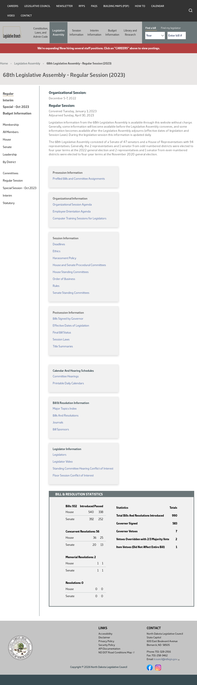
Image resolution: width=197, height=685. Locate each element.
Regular (8, 94)
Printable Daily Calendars (68, 383)
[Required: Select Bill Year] (155, 35)
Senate (7, 147)
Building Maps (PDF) (116, 6)
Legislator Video (63, 461)
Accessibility (105, 633)
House (7, 139)
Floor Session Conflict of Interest (73, 475)
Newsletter (64, 6)
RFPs (82, 6)
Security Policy (106, 645)
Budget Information (112, 32)
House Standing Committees (71, 272)
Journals (58, 422)
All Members (11, 132)
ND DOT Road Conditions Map (116, 652)
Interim (8, 100)
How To (140, 6)
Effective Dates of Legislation (71, 325)
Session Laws (61, 339)
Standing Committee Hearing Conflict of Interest (83, 468)
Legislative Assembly (58, 32)
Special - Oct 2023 (16, 107)
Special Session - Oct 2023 (19, 188)
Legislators (59, 454)
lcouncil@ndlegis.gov (167, 659)
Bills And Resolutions (66, 415)
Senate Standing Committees (71, 293)
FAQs (94, 6)
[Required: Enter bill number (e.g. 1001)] (176, 35)
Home (4, 63)
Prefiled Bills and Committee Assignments (79, 178)
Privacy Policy (106, 641)
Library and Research (130, 32)
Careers (12, 6)
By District (9, 162)
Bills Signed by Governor (68, 318)
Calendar (157, 6)
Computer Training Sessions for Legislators (79, 218)
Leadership (10, 154)
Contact (26, 15)
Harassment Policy (64, 258)
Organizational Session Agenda (72, 204)
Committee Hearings (66, 376)
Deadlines (59, 244)
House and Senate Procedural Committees (79, 265)
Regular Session (13, 180)
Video (11, 15)
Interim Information (94, 32)
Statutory (9, 203)
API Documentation (109, 648)
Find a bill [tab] (150, 28)
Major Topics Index (64, 408)
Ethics (56, 251)
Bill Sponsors (61, 429)
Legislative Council (37, 6)
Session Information (76, 32)
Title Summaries (63, 346)
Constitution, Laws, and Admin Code (40, 32)
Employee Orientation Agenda (72, 211)
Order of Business (64, 279)
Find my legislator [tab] (171, 28)
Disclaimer (104, 637)
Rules (56, 286)
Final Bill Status (62, 332)
